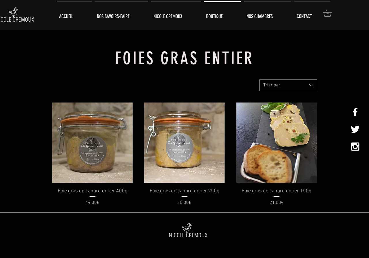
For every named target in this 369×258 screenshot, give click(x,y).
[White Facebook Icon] (355, 112)
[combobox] (288, 85)
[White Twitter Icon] (355, 129)
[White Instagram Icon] (355, 146)
